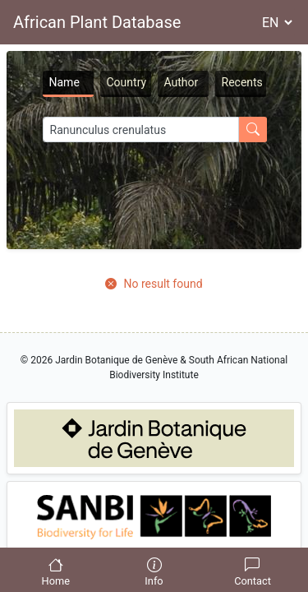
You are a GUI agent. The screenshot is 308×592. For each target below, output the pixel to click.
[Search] (141, 129)
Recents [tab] (242, 82)
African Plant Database (97, 22)
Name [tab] (64, 82)
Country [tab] (127, 82)
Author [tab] (181, 82)
